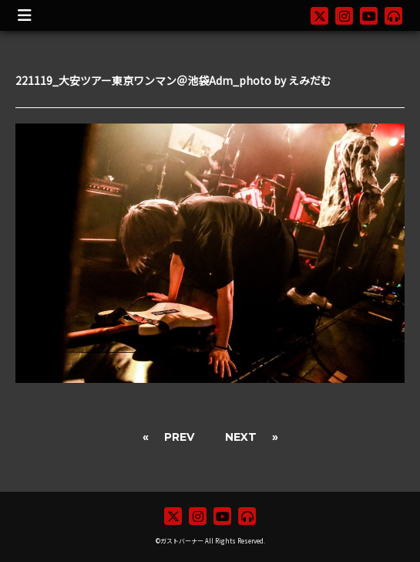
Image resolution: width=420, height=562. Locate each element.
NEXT (241, 437)
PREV (179, 437)
